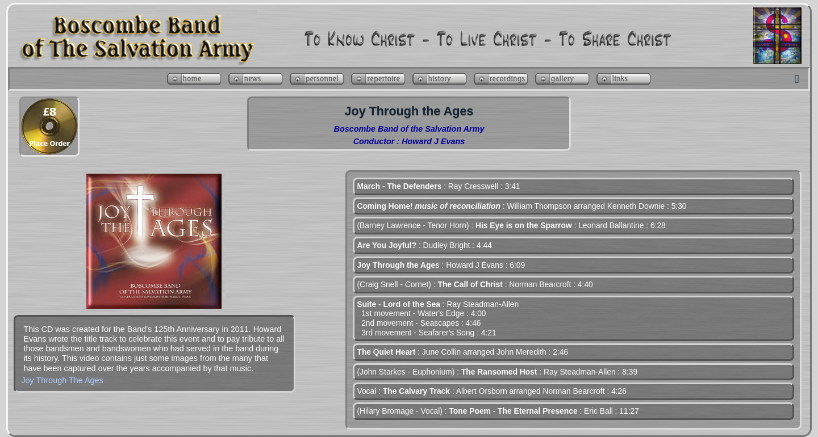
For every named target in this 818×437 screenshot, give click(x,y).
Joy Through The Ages (62, 380)
